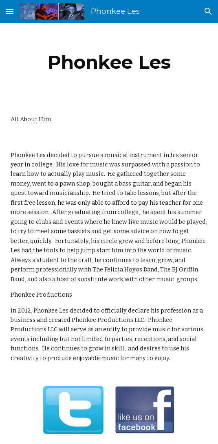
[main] (109, 62)
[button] (10, 11)
